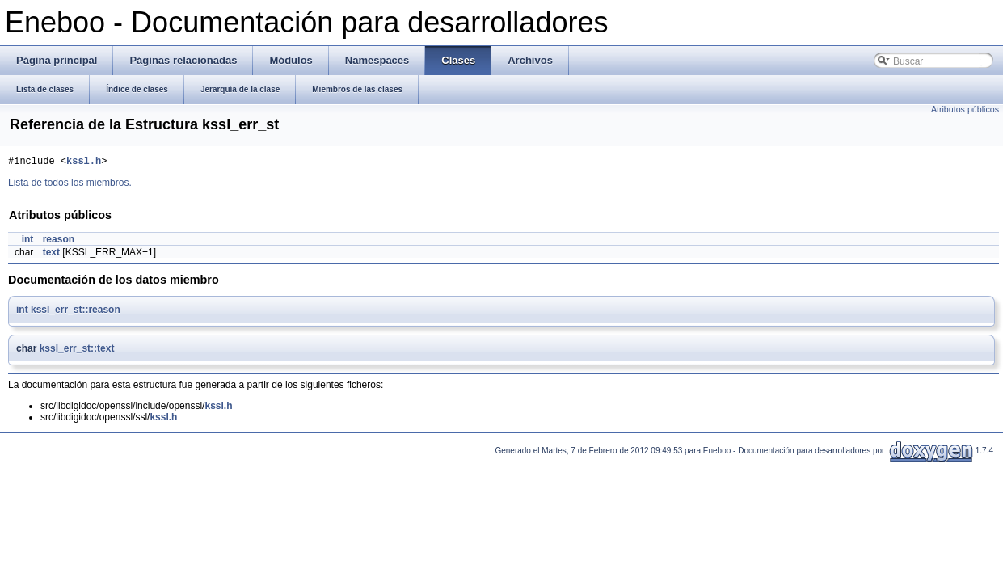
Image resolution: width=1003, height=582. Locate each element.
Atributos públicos (965, 109)
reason (58, 241)
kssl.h (83, 163)
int (28, 241)
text (51, 254)
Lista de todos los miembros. (70, 185)
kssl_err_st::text (77, 350)
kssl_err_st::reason (75, 312)
